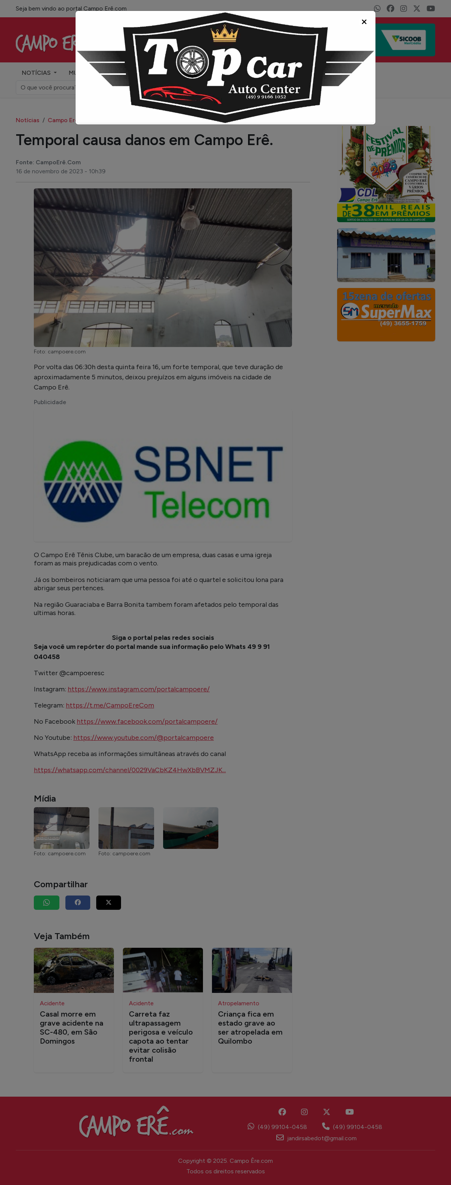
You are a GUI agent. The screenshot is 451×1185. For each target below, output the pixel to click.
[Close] (364, 22)
